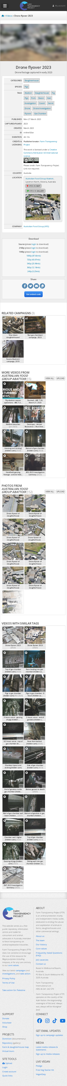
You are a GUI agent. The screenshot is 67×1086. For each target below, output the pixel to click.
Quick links (7, 1075)
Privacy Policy (8, 978)
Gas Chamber (40, 113)
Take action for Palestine (13, 990)
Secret (50, 103)
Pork (33, 98)
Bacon (41, 98)
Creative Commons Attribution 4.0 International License (41, 152)
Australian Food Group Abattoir (40, 178)
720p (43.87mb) (33, 259)
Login (5, 1067)
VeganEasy (41, 1074)
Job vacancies (42, 959)
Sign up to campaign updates (49, 1035)
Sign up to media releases (48, 1054)
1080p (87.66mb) (33, 255)
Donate (5, 1018)
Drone (27, 108)
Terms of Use (8, 982)
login (34, 244)
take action (25, 973)
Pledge (39, 1065)
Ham (49, 98)
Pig (53, 93)
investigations (8, 973)
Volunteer (7, 1022)
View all (50, 378)
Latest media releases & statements (47, 1048)
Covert (42, 103)
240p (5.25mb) (33, 271)
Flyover (28, 113)
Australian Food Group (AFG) (36, 226)
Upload (60, 378)
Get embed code (33, 294)
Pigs (26, 86)
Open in (33, 186)
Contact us (41, 963)
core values (13, 965)
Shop (4, 1026)
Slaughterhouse (32, 80)
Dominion (14, 1038)
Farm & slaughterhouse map (15, 1047)
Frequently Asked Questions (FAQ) (49, 954)
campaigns (21, 970)
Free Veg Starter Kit (45, 1070)
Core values (41, 948)
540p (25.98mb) (33, 263)
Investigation (30, 103)
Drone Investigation (42, 108)
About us (40, 936)
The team (40, 940)
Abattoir (28, 93)
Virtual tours (8, 1051)
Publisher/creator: (32, 141)
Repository (11, 1043)
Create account (9, 1071)
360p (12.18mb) (33, 267)
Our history (41, 944)
